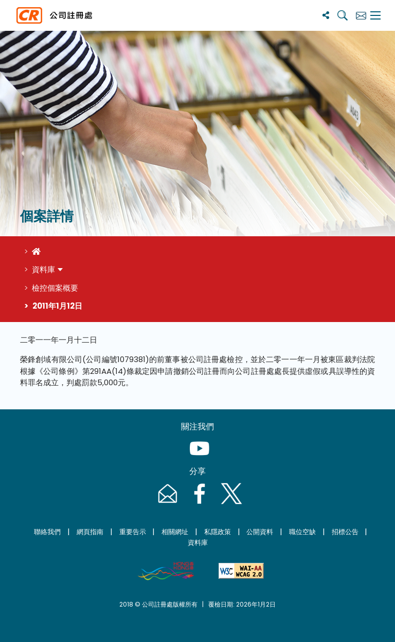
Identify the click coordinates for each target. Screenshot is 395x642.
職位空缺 (302, 531)
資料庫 (43, 269)
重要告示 (132, 531)
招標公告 (345, 531)
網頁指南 (90, 531)
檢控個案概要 (55, 287)
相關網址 (174, 531)
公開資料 (259, 531)
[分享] (325, 15)
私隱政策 (217, 531)
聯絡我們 (47, 531)
